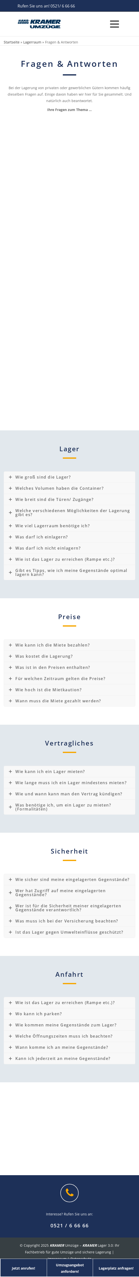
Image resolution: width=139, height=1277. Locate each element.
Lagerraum (32, 42)
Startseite (12, 42)
